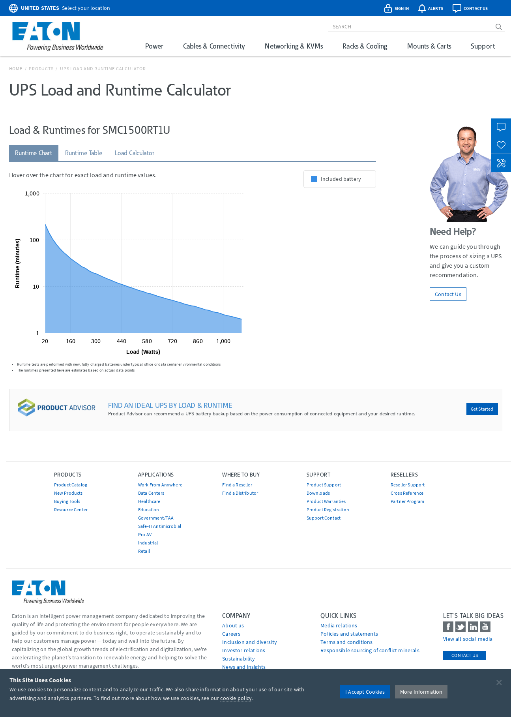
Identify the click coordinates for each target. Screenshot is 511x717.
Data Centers (151, 493)
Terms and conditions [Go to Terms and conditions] (346, 642)
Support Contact (324, 518)
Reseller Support (408, 485)
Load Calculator (134, 153)
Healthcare (149, 501)
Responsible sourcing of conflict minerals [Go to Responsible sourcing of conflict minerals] (369, 650)
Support (483, 46)
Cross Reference (407, 493)
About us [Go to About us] (233, 625)
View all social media (467, 638)
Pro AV (145, 534)
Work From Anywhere (160, 485)
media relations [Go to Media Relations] (338, 625)
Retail (144, 551)
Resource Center (71, 509)
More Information (421, 691)
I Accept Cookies (365, 691)
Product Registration (328, 509)
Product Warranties (326, 501)
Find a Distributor (240, 493)
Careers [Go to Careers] (231, 633)
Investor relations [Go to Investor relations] (243, 650)
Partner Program (407, 501)
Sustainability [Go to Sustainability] (238, 658)
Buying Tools (67, 501)
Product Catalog (70, 485)
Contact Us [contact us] (464, 655)
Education (148, 509)
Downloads (318, 493)
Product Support (324, 485)
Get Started (482, 409)
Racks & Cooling (365, 46)
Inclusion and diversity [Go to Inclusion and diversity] (249, 642)
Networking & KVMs (294, 46)
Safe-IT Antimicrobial (159, 526)
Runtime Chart (33, 153)
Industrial (148, 543)
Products (41, 68)
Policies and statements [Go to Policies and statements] (349, 633)
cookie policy (236, 698)
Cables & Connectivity (214, 46)
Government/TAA (156, 518)
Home (15, 68)
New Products (68, 493)
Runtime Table (83, 153)
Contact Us (448, 294)
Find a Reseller (237, 485)
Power (154, 46)
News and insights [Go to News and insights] (244, 666)
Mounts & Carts (429, 46)
